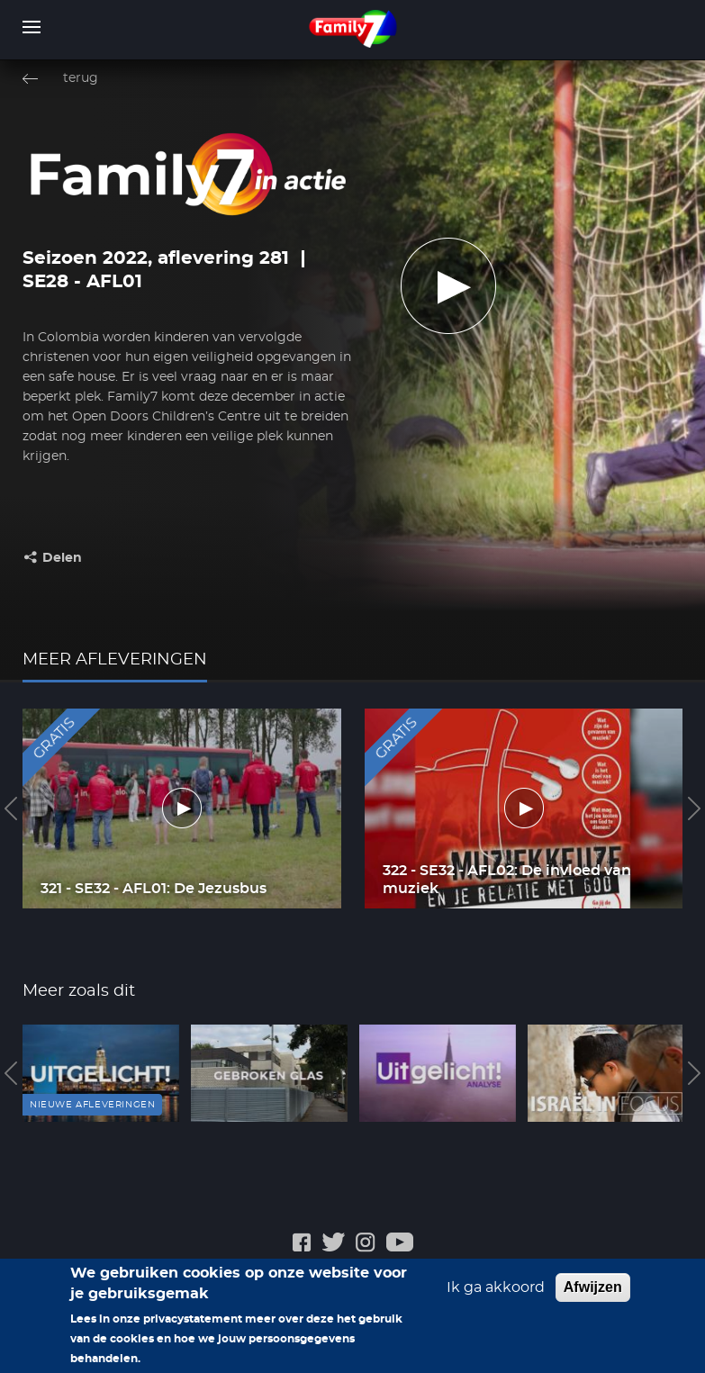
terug (80, 78)
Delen (62, 558)
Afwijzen (593, 1288)
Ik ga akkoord (496, 1288)
